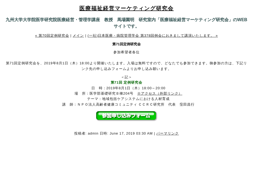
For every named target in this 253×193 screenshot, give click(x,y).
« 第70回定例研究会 (52, 36)
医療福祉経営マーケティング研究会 (126, 8)
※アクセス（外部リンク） (159, 93)
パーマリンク (167, 133)
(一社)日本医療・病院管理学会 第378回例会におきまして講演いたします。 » (153, 36)
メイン (78, 36)
